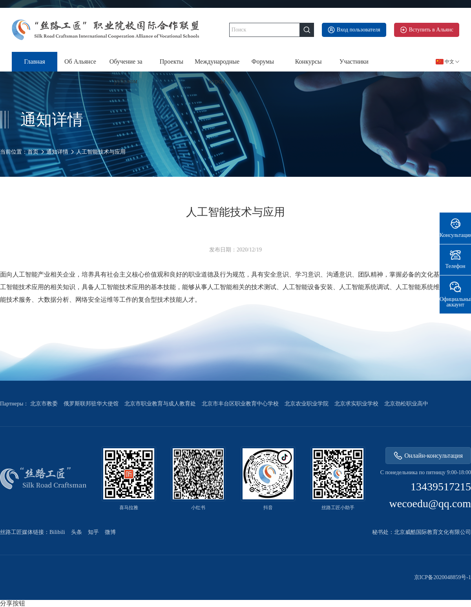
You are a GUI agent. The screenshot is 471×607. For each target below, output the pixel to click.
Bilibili (57, 532)
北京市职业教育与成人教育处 (160, 404)
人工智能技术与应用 (101, 152)
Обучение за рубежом (126, 65)
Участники (354, 61)
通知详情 (57, 152)
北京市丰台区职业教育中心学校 (240, 404)
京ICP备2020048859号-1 (442, 577)
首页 (32, 152)
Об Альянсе (80, 61)
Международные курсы (217, 65)
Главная (34, 61)
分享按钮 (12, 603)
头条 (76, 532)
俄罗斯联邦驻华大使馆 (91, 404)
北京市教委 (44, 404)
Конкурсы (308, 61)
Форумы (263, 61)
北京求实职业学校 (356, 404)
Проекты (171, 61)
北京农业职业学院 (307, 404)
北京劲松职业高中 (406, 404)
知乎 (93, 532)
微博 (110, 532)
